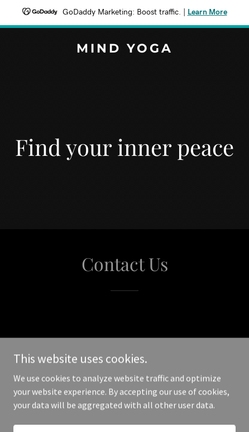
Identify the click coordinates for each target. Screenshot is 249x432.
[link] (124, 49)
